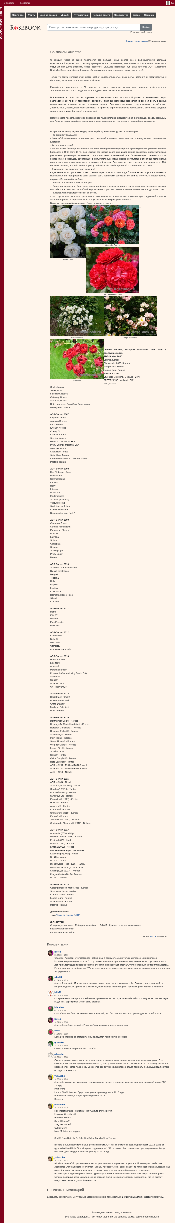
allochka (59, 1054)
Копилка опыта (101, 15)
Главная (129, 41)
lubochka (59, 1007)
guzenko (59, 1042)
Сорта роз (18, 15)
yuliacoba (59, 1076)
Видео (136, 15)
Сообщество (121, 15)
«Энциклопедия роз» (106, 1212)
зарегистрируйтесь (153, 1197)
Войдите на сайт (130, 1197)
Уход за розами (48, 15)
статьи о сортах (141, 41)
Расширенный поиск (141, 32)
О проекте (9, 3)
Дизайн (65, 15)
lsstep (57, 951)
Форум (31, 15)
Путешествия (81, 15)
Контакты (25, 3)
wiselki (58, 977)
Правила (149, 15)
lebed (57, 1030)
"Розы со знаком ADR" (68, 915)
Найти (146, 27)
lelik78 (153, 936)
